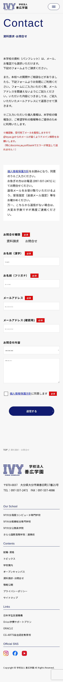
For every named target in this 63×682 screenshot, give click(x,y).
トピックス (9, 558)
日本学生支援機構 (13, 615)
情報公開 (8, 584)
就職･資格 (8, 552)
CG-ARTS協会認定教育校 (17, 634)
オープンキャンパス (14, 571)
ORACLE (8, 628)
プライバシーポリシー (15, 591)
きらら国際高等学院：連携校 (19, 534)
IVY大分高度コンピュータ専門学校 (21, 515)
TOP (5, 449)
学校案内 (8, 565)
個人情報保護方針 (18, 171)
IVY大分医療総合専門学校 (17, 521)
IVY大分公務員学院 (13, 528)
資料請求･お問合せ (13, 578)
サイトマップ (10, 597)
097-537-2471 (19, 490)
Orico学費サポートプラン (17, 621)
